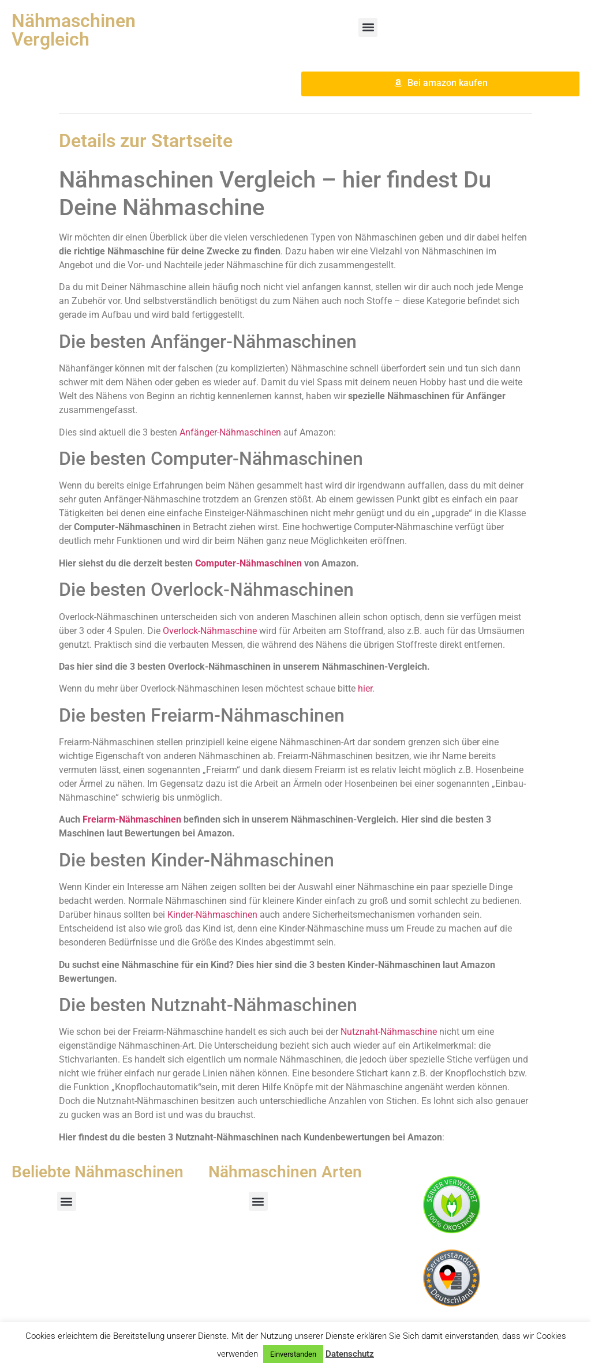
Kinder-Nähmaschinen (212, 914)
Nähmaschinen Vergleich (74, 30)
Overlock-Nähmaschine (210, 630)
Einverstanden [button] (293, 1354)
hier (365, 688)
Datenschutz (350, 1354)
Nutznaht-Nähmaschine (389, 1031)
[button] (367, 27)
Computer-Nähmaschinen (248, 563)
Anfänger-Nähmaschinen (230, 432)
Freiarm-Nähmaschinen (132, 819)
